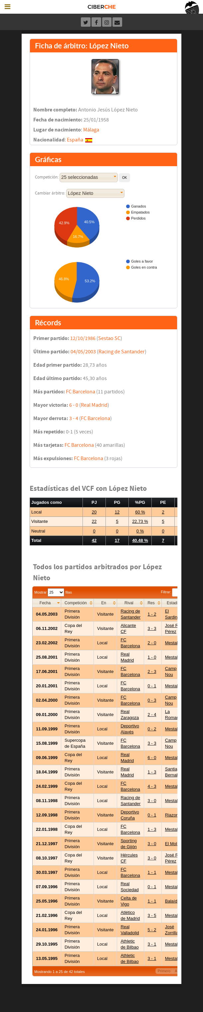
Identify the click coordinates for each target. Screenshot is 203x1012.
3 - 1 (151, 944)
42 (94, 540)
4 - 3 (151, 786)
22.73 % (140, 521)
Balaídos (173, 901)
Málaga (91, 130)
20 (94, 512)
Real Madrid (94, 405)
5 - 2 (151, 929)
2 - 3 (151, 671)
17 (117, 540)
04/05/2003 (83, 352)
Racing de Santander (122, 352)
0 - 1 (151, 685)
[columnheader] (47, 603)
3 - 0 (151, 800)
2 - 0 (151, 642)
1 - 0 (151, 657)
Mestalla (173, 642)
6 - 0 (73, 405)
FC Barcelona (80, 392)
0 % (140, 531)
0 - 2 (151, 728)
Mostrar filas (53, 592)
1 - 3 (151, 771)
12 (117, 512)
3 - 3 (151, 628)
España (75, 140)
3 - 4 (73, 418)
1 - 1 (151, 872)
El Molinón (175, 843)
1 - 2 (151, 614)
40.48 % (140, 540)
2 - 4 (151, 714)
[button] (124, 177)
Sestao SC (109, 338)
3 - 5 (151, 915)
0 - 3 (151, 700)
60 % (140, 512)
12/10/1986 (83, 338)
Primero (164, 971)
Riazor (171, 814)
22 (94, 521)
